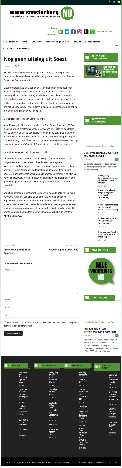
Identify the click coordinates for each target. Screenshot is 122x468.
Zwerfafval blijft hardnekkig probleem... (23, 426)
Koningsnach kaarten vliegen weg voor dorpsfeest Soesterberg (107, 194)
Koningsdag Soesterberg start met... (53, 429)
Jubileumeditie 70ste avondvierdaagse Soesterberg (107, 220)
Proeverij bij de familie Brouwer (17, 251)
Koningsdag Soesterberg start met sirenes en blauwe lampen (108, 179)
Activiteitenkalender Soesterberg (102, 146)
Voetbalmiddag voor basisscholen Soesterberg (53, 410)
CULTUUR (37, 41)
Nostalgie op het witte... (53, 391)
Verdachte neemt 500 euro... (113, 426)
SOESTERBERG (11, 41)
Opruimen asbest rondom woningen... (23, 394)
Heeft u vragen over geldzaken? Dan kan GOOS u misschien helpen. (83, 435)
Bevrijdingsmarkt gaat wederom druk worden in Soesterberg (108, 207)
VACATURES (23, 48)
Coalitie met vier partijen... (23, 408)
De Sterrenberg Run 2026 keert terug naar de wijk (101, 154)
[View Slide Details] (41, 224)
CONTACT (8, 48)
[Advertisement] (101, 96)
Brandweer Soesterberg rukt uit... (23, 377)
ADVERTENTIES (92, 41)
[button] (116, 45)
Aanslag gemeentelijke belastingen (83, 377)
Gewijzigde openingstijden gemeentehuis (83, 412)
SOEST (25, 41)
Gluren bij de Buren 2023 (63, 249)
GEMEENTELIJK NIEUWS (58, 41)
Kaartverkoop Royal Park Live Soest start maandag (107, 234)
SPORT (77, 41)
